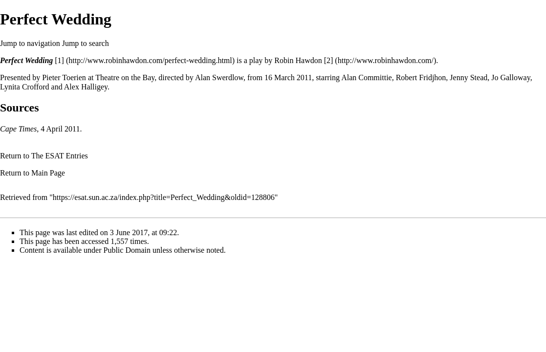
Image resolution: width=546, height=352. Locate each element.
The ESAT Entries (59, 156)
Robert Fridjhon (421, 77)
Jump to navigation (30, 43)
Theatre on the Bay (124, 77)
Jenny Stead (468, 77)
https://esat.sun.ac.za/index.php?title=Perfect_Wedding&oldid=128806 (164, 197)
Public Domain (127, 250)
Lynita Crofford (24, 87)
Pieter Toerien (64, 77)
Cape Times (18, 129)
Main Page (48, 173)
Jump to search (85, 43)
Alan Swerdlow (219, 77)
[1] (59, 60)
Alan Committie (366, 77)
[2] (328, 60)
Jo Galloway (510, 77)
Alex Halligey (86, 87)
